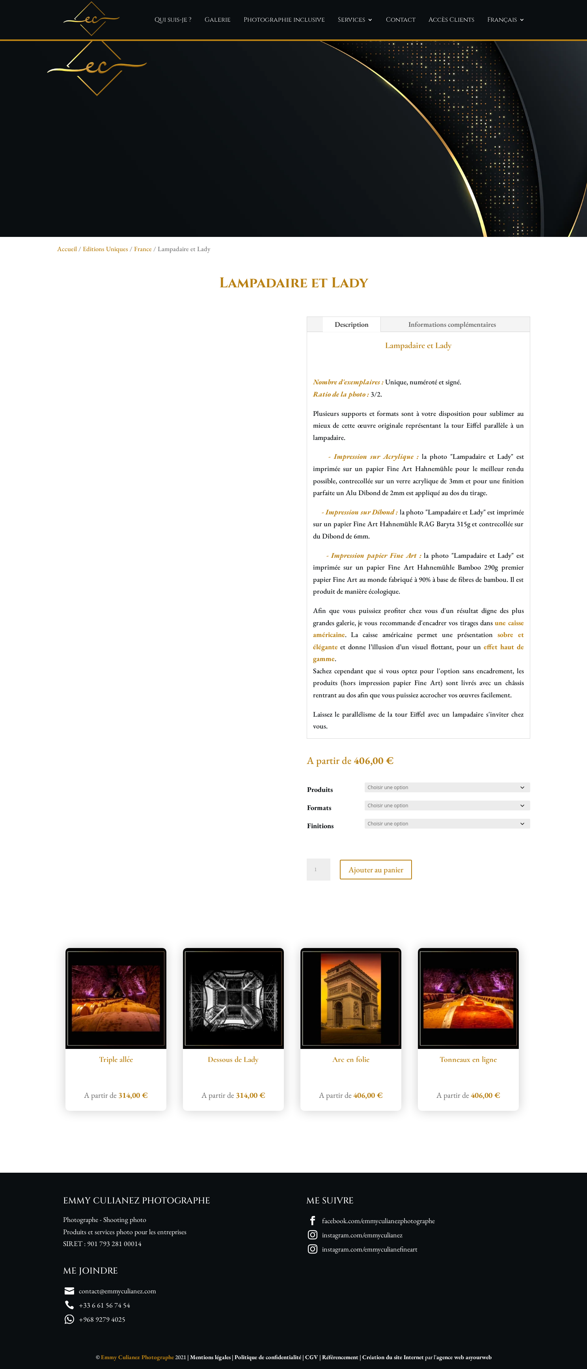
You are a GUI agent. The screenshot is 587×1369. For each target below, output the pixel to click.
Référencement (340, 1357)
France (143, 248)
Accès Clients (451, 19)
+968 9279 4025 (102, 1319)
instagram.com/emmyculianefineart (369, 1249)
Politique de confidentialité (268, 1357)
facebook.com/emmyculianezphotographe (378, 1220)
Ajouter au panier (375, 869)
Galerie (218, 19)
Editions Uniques (105, 248)
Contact (401, 19)
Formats (319, 807)
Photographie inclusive (284, 19)
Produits (320, 789)
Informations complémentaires (452, 324)
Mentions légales (210, 1357)
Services (351, 19)
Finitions (320, 825)
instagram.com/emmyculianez (362, 1234)
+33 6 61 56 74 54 (104, 1304)
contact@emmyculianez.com (117, 1290)
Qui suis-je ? (173, 19)
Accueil (67, 248)
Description (352, 324)
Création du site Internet (393, 1357)
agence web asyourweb (464, 1357)
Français (502, 19)
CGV (311, 1357)
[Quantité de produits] (318, 870)
